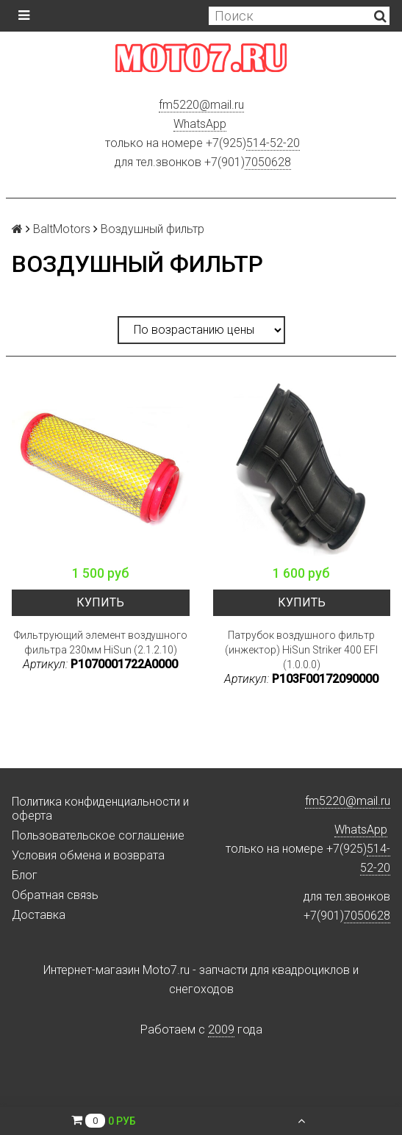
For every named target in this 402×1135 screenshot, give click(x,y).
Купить (100, 602)
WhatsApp (199, 124)
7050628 (268, 162)
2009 (221, 1029)
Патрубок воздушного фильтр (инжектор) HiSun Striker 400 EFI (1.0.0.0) (301, 649)
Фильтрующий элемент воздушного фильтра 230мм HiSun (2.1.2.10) (100, 642)
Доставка (38, 915)
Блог (24, 875)
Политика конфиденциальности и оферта (100, 809)
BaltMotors (61, 229)
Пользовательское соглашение (98, 835)
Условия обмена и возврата (88, 855)
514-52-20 (273, 143)
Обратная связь (55, 895)
